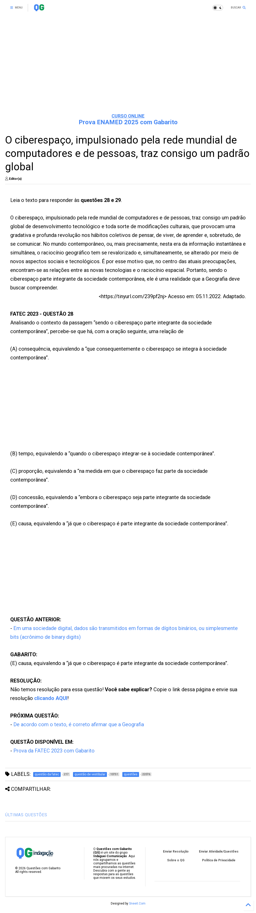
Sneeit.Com (137, 903)
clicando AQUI (50, 698)
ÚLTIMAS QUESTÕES (26, 814)
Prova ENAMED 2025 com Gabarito (128, 122)
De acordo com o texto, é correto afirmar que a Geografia (78, 724)
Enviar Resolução (176, 851)
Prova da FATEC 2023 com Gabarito (54, 751)
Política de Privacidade (218, 860)
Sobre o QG (176, 860)
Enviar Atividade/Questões (219, 851)
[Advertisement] (128, 69)
